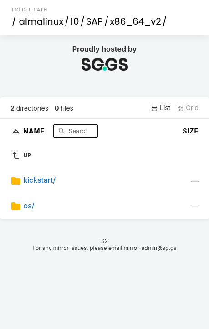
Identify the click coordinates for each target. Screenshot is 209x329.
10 (75, 21)
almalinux (41, 21)
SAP (94, 21)
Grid (188, 108)
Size (191, 131)
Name (34, 130)
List (160, 108)
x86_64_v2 (135, 21)
